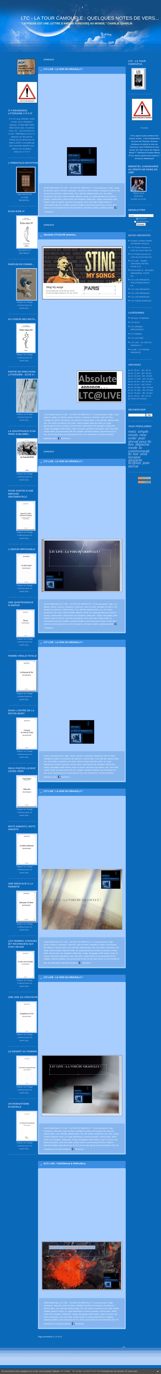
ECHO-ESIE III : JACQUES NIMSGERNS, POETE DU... (142, 273)
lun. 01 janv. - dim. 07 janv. (142, 393)
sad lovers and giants (74, 202)
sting (116, 414)
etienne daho (68, 193)
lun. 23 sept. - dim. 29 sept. (142, 387)
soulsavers (72, 190)
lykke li (113, 190)
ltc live (109, 205)
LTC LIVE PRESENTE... (141, 289)
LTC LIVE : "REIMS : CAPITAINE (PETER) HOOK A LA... (139, 263)
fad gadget (107, 199)
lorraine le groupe (61, 426)
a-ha (77, 193)
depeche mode (82, 196)
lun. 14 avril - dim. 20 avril (141, 376)
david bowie (68, 199)
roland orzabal (69, 196)
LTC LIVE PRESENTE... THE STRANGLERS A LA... (141, 282)
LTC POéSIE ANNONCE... (142, 301)
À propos (144, 128)
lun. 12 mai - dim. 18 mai (141, 373)
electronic (82, 190)
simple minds (138, 433)
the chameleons (76, 208)
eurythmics (48, 196)
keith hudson (65, 429)
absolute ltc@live (135, 461)
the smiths (108, 193)
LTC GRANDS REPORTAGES (137, 327)
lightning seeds (106, 208)
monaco (63, 190)
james (56, 190)
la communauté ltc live (139, 451)
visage (99, 199)
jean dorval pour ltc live (139, 441)
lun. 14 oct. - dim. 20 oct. (141, 384)
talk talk (83, 193)
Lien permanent (100, 188)
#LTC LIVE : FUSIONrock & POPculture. (64, 1163)
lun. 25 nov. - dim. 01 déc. (141, 381)
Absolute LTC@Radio (140, 318)
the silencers (56, 193)
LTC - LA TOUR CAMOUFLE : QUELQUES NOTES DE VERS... (90, 18)
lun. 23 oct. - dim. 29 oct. (141, 396)
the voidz (58, 196)
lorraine (134, 457)
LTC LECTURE (137, 338)
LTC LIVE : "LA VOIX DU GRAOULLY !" (141, 343)
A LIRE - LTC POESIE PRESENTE (140, 350)
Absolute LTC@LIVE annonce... (60, 234)
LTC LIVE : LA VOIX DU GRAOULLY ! (63, 69)
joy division (48, 190)
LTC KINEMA (136, 334)
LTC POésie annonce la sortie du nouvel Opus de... (142, 248)
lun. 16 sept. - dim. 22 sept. (142, 390)
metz (132, 431)
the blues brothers (91, 208)
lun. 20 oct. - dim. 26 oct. (141, 370)
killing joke (91, 199)
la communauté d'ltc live (66, 431)
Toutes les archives (139, 399)
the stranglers (80, 199)
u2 (90, 196)
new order (93, 202)
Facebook (63, 438)
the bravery (66, 420)
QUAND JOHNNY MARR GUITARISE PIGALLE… (141, 242)
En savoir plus (131, 1371)
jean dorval (58, 434)
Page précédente (45, 1337)
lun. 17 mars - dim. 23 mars (142, 379)
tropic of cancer (57, 202)
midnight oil (104, 190)
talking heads (92, 193)
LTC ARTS (135, 322)
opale (116, 188)
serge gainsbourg (99, 196)
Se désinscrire (141, 221)
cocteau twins (56, 199)
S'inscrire (141, 218)
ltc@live (66, 205)
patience (47, 417)
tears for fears (93, 190)
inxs (101, 193)
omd (143, 454)
